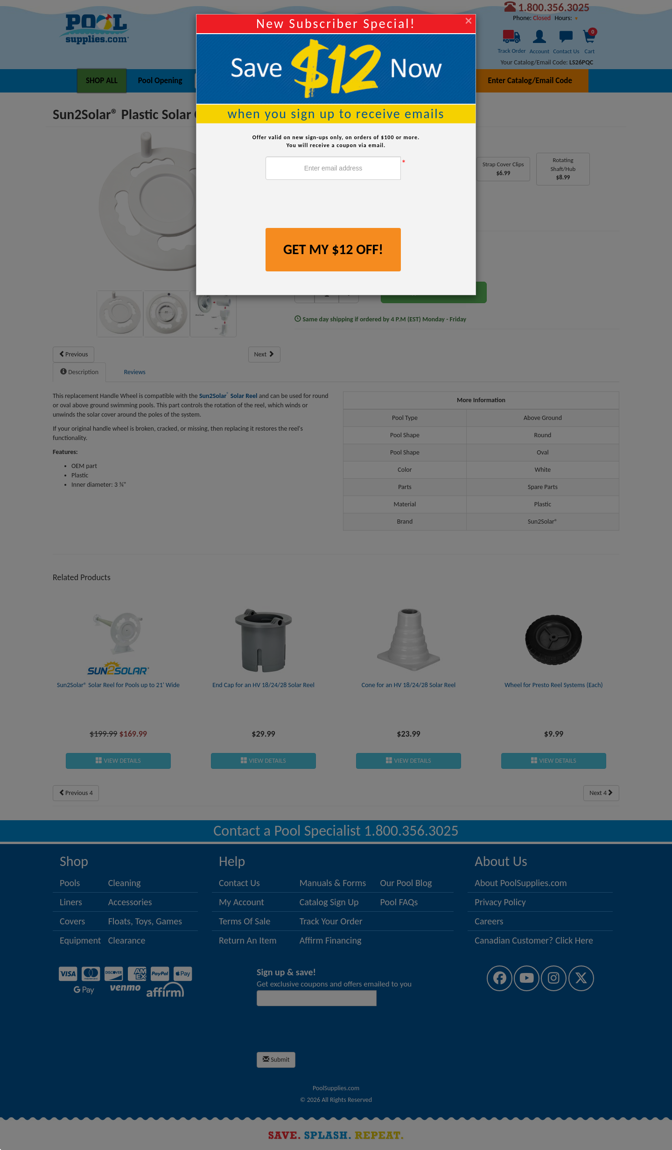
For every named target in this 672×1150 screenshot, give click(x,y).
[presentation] (336, 205)
